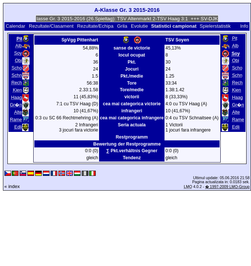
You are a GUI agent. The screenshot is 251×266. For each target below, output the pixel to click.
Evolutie (139, 26)
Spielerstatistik (216, 26)
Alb (19, 45)
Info (244, 26)
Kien (17, 90)
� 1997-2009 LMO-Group (227, 187)
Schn (16, 75)
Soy (18, 53)
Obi (18, 60)
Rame (16, 119)
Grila (122, 26)
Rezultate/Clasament (51, 26)
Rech (16, 82)
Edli (18, 127)
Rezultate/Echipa (95, 26)
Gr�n (16, 105)
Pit (234, 38)
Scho (16, 68)
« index (12, 186)
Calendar (15, 26)
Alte (18, 112)
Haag (16, 97)
